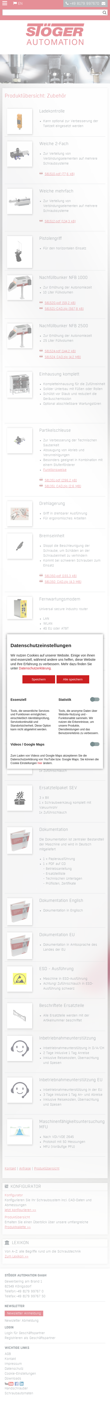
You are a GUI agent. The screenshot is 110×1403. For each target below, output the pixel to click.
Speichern (39, 679)
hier (40, 763)
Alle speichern (73, 679)
